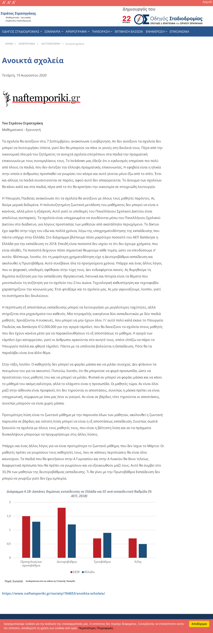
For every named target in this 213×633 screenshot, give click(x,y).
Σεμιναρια (52, 31)
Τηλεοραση (101, 31)
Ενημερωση (155, 31)
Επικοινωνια (179, 31)
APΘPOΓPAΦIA (26, 43)
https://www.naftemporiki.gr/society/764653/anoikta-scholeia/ (53, 593)
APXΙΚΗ (9, 43)
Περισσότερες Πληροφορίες (96, 628)
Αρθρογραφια (76, 31)
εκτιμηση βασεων (129, 31)
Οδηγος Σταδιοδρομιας (20, 31)
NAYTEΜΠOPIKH (50, 43)
